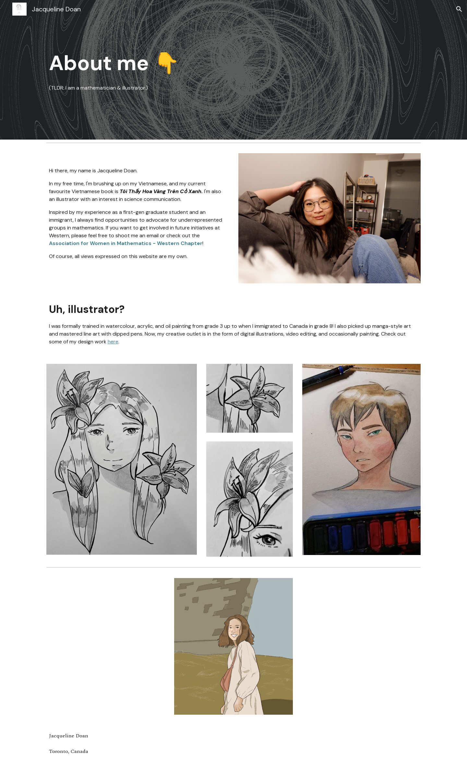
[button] (459, 9)
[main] (233, 69)
